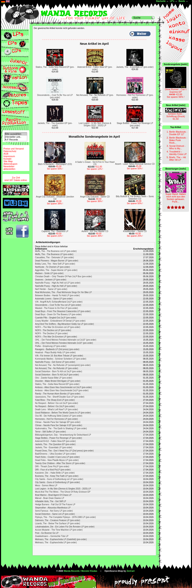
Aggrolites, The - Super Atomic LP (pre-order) (56, 270)
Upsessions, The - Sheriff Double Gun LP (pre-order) (59, 397)
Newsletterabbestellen (9, 167)
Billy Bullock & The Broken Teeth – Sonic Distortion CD (135, 197)
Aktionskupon (10, 164)
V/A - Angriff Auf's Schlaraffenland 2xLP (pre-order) (58, 302)
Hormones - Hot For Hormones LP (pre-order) (134, 96)
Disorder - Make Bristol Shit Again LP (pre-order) (57, 381)
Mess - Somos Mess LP (46, 485)
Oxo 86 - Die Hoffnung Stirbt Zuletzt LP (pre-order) (58, 416)
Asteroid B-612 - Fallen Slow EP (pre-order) (95, 68)
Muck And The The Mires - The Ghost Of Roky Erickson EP (62, 492)
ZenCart (131, 571)
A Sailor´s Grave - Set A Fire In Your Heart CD (95, 163)
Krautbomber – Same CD (135, 231)
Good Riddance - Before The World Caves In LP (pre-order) (63, 412)
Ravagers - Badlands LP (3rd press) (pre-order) (57, 349)
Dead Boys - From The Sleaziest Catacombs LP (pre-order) (63, 311)
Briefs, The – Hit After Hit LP (177, 158)
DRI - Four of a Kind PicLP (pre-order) (52, 469)
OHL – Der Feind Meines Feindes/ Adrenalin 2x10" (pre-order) (64, 343)
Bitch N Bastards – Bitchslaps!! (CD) (55, 164)
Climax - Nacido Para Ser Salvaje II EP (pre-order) (58, 425)
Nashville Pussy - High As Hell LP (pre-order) (56, 286)
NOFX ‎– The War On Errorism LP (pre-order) (56, 336)
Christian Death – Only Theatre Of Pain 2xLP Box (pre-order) (63, 276)
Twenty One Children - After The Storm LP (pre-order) (60, 463)
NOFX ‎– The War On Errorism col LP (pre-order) (57, 327)
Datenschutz (9, 151)
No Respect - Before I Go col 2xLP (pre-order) (56, 403)
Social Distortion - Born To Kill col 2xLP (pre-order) (58, 371)
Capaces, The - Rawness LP (55, 231)
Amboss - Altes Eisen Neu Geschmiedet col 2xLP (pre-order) (63, 387)
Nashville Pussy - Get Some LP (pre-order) (55, 362)
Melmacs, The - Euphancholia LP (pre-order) (56, 542)
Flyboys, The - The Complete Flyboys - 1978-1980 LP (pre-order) (65, 517)
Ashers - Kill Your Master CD (95, 231)
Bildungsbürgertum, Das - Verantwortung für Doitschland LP (63, 435)
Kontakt (7, 159)
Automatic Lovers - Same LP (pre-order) (54, 298)
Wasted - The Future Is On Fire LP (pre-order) (56, 308)
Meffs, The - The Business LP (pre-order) (54, 254)
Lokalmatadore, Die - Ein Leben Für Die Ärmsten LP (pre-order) (65, 527)
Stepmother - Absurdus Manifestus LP (52, 508)
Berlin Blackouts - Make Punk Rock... (178, 140)
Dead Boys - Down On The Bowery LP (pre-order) (58, 314)
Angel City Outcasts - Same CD (95, 197)
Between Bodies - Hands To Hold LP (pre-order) (57, 295)
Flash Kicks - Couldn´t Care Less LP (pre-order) (57, 457)
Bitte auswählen (16, 134)
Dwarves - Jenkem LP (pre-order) (50, 279)
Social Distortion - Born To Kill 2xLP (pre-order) (57, 374)
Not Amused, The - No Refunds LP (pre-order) (95, 96)
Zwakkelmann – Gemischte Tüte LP (51, 536)
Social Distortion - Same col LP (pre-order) (55, 514)
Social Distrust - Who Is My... (177, 147)
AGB (5, 153)
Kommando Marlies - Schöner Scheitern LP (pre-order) (60, 359)
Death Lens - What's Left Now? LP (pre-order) (56, 409)
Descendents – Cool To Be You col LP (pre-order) (55, 96)
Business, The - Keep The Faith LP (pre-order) (56, 476)
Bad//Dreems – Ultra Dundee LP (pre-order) (55, 454)
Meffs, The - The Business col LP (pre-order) (56, 251)
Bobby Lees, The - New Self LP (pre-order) (55, 264)
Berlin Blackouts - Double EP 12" (178, 133)
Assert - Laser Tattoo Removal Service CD (135, 164)
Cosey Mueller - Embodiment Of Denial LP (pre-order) (60, 321)
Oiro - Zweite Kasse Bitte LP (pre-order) (53, 378)
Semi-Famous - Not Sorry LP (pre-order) (54, 511)
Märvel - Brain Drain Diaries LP (49, 498)
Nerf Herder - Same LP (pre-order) (51, 289)
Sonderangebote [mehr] (176, 64)
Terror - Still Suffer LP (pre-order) (50, 431)
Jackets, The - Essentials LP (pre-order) (134, 67)
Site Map (7, 161)
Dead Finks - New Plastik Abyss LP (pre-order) (57, 460)
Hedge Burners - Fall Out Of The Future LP (55, 504)
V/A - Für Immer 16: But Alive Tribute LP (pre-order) (59, 355)
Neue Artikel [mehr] (175, 105)
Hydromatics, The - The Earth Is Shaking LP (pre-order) (61, 428)
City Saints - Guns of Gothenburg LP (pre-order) (57, 482)
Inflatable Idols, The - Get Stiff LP (50, 501)
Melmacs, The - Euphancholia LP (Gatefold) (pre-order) (61, 539)
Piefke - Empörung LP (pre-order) (50, 346)
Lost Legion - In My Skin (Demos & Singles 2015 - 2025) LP (95, 124)
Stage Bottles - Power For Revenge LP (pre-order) (135, 124)
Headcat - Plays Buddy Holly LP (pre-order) (55, 352)
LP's (172, 1)
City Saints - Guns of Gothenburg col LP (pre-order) (59, 479)
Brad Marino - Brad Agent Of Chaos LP (53, 495)
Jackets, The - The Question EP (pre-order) (55, 124)
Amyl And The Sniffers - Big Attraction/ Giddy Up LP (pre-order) (64, 324)
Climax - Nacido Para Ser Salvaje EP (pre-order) (57, 422)
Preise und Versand (13, 148)
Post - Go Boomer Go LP (46, 533)
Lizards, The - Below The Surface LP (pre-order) (57, 523)
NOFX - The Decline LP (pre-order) (51, 333)
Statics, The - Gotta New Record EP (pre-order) (55, 68)
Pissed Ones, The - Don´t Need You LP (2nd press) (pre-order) (64, 450)
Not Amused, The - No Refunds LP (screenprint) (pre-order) (63, 365)
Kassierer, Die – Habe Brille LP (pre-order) (55, 473)
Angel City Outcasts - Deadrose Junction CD (55, 198)
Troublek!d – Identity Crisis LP (178, 152)
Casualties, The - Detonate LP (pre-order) (54, 257)
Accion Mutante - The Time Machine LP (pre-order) (58, 530)
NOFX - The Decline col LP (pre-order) (53, 330)
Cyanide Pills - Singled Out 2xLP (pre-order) (55, 317)
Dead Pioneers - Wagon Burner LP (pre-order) (56, 260)
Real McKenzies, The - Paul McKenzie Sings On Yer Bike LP (63, 292)
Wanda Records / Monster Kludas (80, 571)
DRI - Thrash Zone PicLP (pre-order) (52, 466)
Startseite (161, 1)
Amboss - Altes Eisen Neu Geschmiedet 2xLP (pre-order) (61, 390)
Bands (182, 1)
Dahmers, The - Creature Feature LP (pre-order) (57, 520)
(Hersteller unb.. (16, 137)
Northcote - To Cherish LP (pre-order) (52, 267)
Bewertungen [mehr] (175, 169)
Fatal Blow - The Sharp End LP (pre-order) (55, 400)
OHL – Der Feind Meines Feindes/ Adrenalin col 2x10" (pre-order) (65, 340)
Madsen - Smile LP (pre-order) (49, 273)
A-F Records (16, 139)
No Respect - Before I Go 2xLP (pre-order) (55, 406)
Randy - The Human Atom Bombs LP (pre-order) (57, 393)
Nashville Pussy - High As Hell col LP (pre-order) (57, 283)
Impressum (9, 156)
